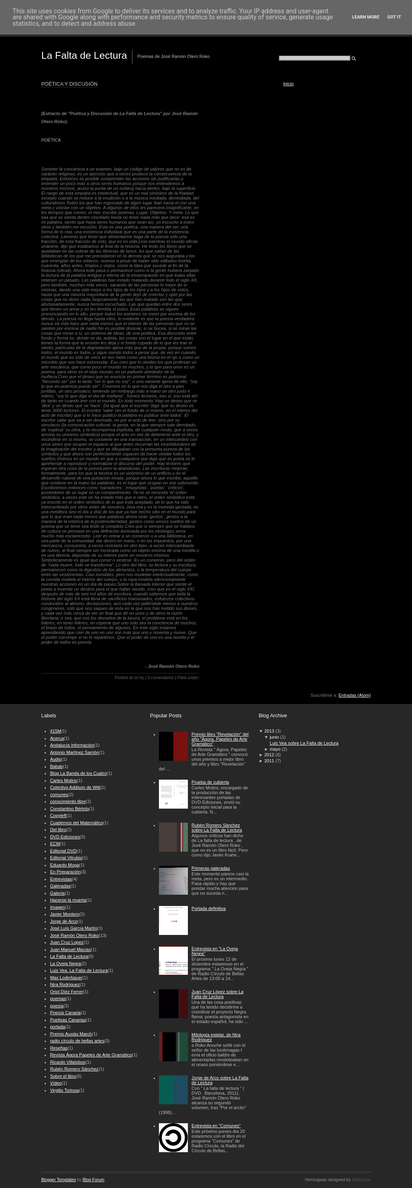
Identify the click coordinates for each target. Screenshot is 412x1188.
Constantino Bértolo (69, 808)
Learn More (365, 17)
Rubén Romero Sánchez (74, 1069)
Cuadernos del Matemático (76, 822)
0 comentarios (160, 677)
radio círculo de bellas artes (77, 1040)
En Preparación (65, 871)
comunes (59, 794)
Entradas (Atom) (355, 695)
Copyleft (58, 815)
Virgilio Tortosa (64, 1090)
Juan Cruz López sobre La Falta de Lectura (217, 994)
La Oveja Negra (65, 963)
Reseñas (58, 1048)
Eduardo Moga (64, 865)
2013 (269, 731)
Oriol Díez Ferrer (66, 991)
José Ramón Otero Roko (74, 935)
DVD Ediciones (65, 836)
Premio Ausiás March (71, 1034)
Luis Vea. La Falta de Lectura (78, 970)
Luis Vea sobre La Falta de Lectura (304, 743)
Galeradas (60, 885)
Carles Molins (63, 780)
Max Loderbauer (66, 977)
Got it (394, 17)
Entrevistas (61, 879)
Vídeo (56, 1083)
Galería (57, 893)
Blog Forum (94, 1180)
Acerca (57, 738)
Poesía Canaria (65, 1012)
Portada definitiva (209, 908)
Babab (56, 766)
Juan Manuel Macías (70, 949)
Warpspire (361, 1180)
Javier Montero (64, 914)
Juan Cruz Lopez (66, 942)
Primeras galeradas (211, 868)
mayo (275, 749)
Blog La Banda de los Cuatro (78, 773)
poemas (58, 998)
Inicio (288, 83)
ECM (55, 843)
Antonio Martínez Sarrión (74, 752)
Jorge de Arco (63, 921)
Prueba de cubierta (210, 782)
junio (274, 737)
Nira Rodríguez (65, 984)
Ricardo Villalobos (67, 1062)
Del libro (58, 829)
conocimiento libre (68, 801)
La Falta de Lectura (84, 55)
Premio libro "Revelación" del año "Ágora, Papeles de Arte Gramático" (220, 739)
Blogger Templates (58, 1180)
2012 (269, 754)
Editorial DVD (63, 850)
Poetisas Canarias (68, 1019)
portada (57, 1026)
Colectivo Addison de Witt (75, 787)
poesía (56, 1005)
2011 (269, 760)
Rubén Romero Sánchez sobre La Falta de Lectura (217, 827)
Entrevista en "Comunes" (216, 1125)
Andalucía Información (72, 745)
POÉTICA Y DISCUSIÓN (69, 84)
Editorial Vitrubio (66, 857)
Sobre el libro (63, 1076)
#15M (55, 731)
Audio (55, 759)
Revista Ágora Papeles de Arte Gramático (91, 1054)
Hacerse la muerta (68, 900)
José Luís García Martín (73, 928)
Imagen (57, 907)
